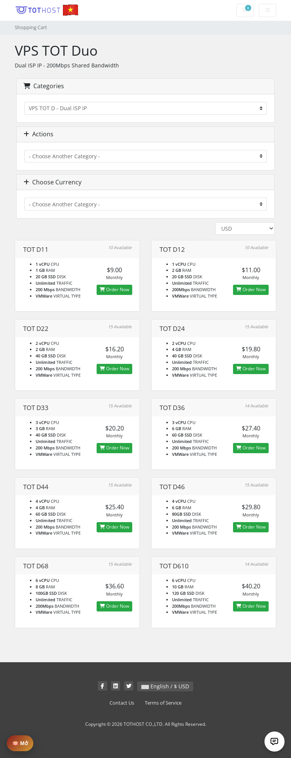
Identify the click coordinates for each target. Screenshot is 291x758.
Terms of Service (163, 703)
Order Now (114, 289)
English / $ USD (165, 686)
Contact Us (122, 703)
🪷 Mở (20, 743)
